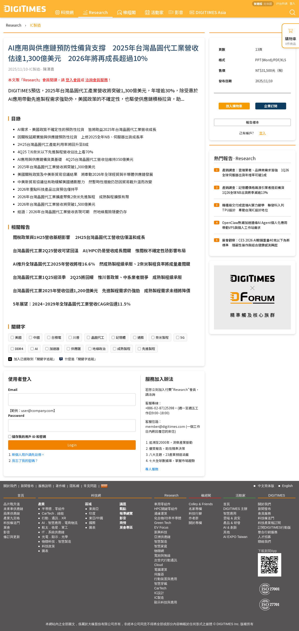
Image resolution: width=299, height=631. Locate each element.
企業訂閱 (270, 106)
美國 (18, 337)
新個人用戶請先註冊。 (28, 454)
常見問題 (90, 486)
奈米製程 (162, 337)
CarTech (160, 588)
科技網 (64, 12)
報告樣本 (252, 122)
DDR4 (19, 348)
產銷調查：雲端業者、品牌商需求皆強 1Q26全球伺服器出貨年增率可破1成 (255, 172)
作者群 (194, 518)
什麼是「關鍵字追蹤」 (81, 359)
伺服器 (159, 574)
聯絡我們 (264, 541)
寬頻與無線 (162, 555)
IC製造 (35, 25)
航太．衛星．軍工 (55, 527)
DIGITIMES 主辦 (235, 509)
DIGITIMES (276, 495)
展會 (7, 527)
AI (36, 348)
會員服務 (264, 513)
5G (182, 337)
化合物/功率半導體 (167, 518)
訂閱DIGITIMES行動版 (274, 527)
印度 (92, 513)
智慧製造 (160, 541)
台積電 (56, 337)
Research (95, 12)
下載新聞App (267, 551)
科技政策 (48, 546)
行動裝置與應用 (165, 579)
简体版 (267, 4)
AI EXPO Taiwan (235, 537)
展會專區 (126, 527)
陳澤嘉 (48, 69)
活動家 (154, 12)
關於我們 (10, 486)
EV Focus (161, 527)
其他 (226, 532)
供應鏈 (76, 348)
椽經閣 (126, 12)
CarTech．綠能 (53, 513)
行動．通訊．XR (54, 518)
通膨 (140, 337)
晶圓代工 (97, 337)
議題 (123, 504)
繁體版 (258, 4)
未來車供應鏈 (13, 509)
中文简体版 (266, 486)
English (287, 486)
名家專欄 (195, 509)
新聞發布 (27, 486)
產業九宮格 (12, 518)
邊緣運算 (160, 513)
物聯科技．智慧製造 (56, 541)
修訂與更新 (12, 537)
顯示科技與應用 (165, 602)
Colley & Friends (201, 504)
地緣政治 (99, 348)
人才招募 (264, 537)
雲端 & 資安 (231, 518)
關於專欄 (195, 523)
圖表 (45, 551)
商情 (123, 523)
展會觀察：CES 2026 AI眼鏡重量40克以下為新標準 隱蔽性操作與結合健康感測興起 (256, 242)
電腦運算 (160, 569)
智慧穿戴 (160, 583)
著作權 (60, 486)
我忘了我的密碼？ (25, 460)
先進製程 (148, 348)
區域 (88, 504)
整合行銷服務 (268, 532)
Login (72, 445)
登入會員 (73, 80)
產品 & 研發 (231, 523)
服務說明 (44, 486)
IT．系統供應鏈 (53, 532)
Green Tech (162, 523)
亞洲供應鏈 (162, 537)
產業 (41, 504)
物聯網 (159, 551)
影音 (175, 12)
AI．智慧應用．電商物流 (59, 523)
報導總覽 (126, 513)
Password (16, 415)
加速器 (54, 348)
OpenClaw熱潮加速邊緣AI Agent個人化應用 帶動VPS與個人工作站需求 (256, 225)
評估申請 (281, 3)
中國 (36, 337)
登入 (292, 3)
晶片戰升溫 (12, 504)
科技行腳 (195, 513)
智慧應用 (229, 513)
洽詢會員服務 (96, 80)
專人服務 (151, 469)
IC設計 (159, 593)
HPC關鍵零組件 (166, 509)
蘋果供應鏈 (12, 513)
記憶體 (121, 337)
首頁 (21, 495)
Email (12, 389)
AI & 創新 (230, 527)
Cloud (158, 565)
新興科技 (160, 532)
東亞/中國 (96, 518)
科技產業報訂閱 (269, 523)
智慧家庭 (160, 546)
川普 (76, 337)
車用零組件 (162, 504)
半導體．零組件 (53, 509)
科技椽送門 (12, 523)
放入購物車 (234, 106)
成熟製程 (123, 348)
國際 (92, 523)
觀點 (123, 509)
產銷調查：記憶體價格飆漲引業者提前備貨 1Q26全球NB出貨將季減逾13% (255, 190)
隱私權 (74, 486)
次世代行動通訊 (165, 560)
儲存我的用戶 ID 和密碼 (27, 436)
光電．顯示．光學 (55, 537)
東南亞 (94, 509)
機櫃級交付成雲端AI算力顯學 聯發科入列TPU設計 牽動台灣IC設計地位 (253, 207)
